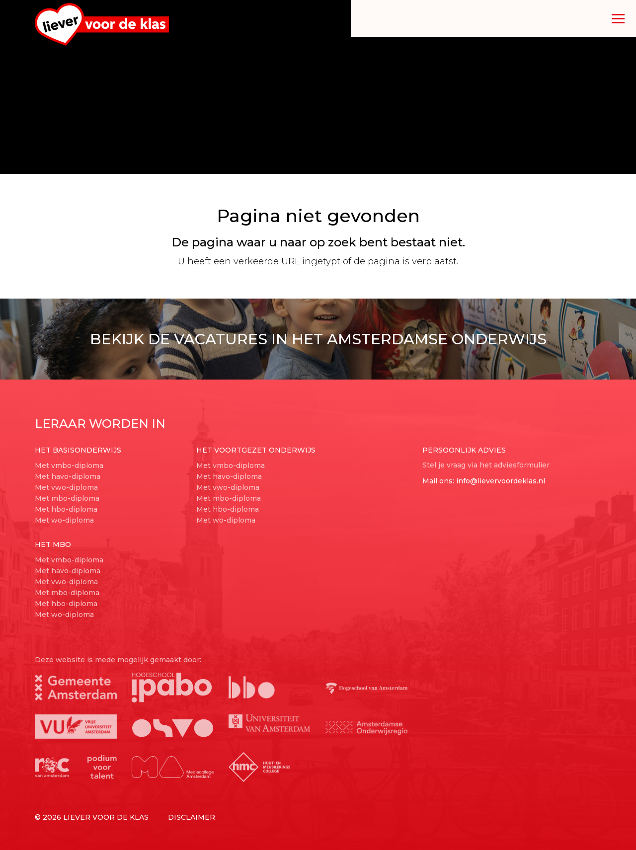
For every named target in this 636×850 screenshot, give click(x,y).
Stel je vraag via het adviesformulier (486, 465)
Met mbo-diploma (67, 498)
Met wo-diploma (64, 520)
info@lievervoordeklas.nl (500, 480)
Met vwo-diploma (66, 487)
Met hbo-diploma (66, 509)
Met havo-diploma (67, 476)
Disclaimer (191, 817)
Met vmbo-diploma (69, 465)
